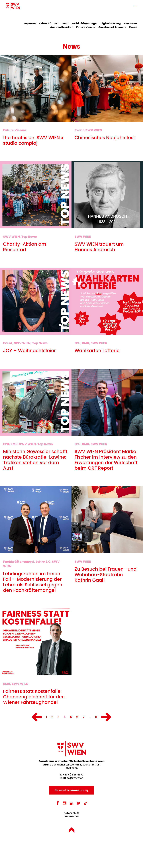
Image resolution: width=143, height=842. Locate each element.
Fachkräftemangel (84, 23)
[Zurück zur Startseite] (13, 6)
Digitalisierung (110, 23)
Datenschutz (72, 813)
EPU (56, 23)
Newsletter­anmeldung (71, 790)
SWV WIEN (130, 23)
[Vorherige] (37, 717)
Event (133, 27)
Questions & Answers (112, 27)
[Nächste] (106, 717)
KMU (65, 23)
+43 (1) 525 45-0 (72, 774)
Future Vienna (85, 27)
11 (96, 717)
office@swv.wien (72, 778)
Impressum (72, 816)
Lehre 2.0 (45, 23)
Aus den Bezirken (61, 27)
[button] (135, 6)
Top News (29, 23)
